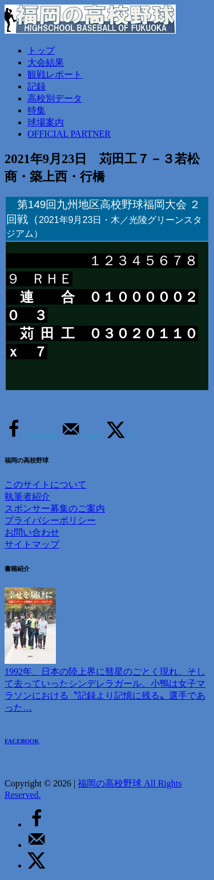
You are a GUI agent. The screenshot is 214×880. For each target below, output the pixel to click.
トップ (41, 50)
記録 (36, 86)
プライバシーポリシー (50, 520)
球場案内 (45, 122)
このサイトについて (46, 484)
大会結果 (45, 62)
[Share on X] (120, 435)
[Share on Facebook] (31, 435)
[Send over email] (82, 435)
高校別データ (54, 98)
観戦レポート (54, 74)
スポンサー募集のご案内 (55, 508)
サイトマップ (32, 544)
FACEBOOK (22, 740)
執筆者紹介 (27, 496)
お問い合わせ (32, 532)
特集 (36, 110)
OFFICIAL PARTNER (69, 134)
